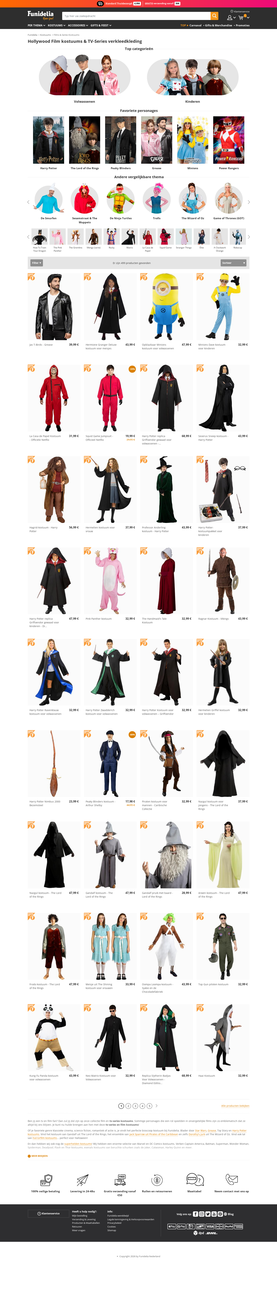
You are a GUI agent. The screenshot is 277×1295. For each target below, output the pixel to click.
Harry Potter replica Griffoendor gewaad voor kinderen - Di (44, 622)
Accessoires (76, 25)
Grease (156, 168)
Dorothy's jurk (197, 1134)
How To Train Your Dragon (39, 249)
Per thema (35, 25)
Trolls (156, 218)
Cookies (111, 1226)
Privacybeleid (114, 1222)
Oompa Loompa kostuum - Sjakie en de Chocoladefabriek (157, 988)
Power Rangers (228, 168)
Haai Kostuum (206, 1075)
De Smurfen (48, 218)
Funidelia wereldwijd (118, 1215)
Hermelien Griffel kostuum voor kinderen (214, 711)
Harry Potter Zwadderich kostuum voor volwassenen (102, 711)
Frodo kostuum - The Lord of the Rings (45, 986)
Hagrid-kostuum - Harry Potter (43, 529)
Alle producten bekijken (235, 1105)
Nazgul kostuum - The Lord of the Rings (45, 894)
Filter (35, 262)
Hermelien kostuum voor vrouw (100, 529)
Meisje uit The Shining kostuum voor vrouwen (99, 986)
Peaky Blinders (121, 168)
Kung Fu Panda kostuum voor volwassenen (44, 1077)
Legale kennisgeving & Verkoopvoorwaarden (130, 1219)
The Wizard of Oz (192, 218)
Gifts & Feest (99, 25)
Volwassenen (84, 101)
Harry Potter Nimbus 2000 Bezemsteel (45, 803)
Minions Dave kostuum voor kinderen (211, 346)
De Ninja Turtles (120, 218)
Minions (192, 168)
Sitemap (111, 1230)
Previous (28, 202)
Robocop (238, 247)
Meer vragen (78, 1230)
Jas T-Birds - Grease (41, 344)
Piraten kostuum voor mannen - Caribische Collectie (154, 805)
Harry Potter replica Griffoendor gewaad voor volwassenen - (157, 439)
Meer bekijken (39, 1155)
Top (183, 25)
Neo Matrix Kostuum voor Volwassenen (101, 1077)
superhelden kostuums (78, 1143)
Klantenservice (48, 1213)
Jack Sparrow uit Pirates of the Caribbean (153, 1134)
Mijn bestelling (79, 1215)
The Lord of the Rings (84, 168)
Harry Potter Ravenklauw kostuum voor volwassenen (45, 711)
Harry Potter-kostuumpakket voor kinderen (210, 531)
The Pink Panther (57, 249)
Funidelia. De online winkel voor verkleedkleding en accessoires (40, 15)
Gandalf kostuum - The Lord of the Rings (99, 894)
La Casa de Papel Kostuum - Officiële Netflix (45, 437)
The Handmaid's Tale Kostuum (154, 620)
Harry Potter (48, 168)
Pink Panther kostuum (99, 618)
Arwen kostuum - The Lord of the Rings (214, 894)
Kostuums (55, 25)
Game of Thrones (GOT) (228, 218)
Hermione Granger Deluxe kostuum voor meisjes (101, 346)
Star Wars (201, 1130)
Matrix (129, 247)
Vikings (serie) (94, 247)
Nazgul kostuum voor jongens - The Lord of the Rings (213, 805)
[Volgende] (156, 1106)
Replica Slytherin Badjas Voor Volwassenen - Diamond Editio (156, 1079)
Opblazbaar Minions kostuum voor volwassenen (158, 346)
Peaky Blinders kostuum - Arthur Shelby (101, 803)
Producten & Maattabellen (86, 1222)
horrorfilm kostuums (45, 1138)
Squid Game (166, 247)
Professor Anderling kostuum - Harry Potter (155, 529)
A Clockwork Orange (220, 249)
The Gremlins (75, 247)
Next (249, 202)
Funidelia (32, 34)
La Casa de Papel (147, 249)
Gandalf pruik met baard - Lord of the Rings (157, 894)
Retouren (77, 1226)
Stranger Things (183, 247)
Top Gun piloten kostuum (213, 984)
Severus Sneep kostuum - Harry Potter (213, 437)
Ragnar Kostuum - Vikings (213, 618)
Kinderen (192, 101)
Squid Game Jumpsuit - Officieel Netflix (99, 437)
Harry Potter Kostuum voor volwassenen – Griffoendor (158, 711)
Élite (202, 247)
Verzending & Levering (84, 1219)
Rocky (111, 247)
